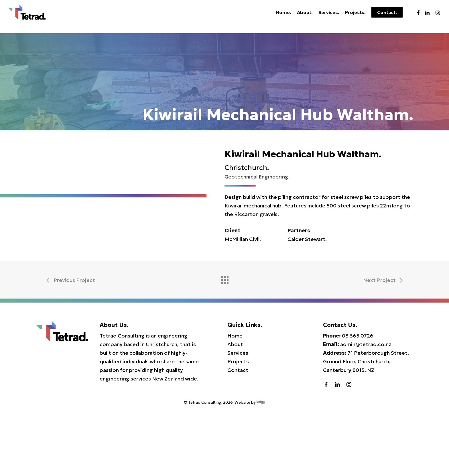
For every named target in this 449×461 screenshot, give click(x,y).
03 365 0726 (357, 387)
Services (237, 404)
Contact (237, 421)
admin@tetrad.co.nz (365, 395)
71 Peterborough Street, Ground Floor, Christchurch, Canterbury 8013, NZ (366, 413)
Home (235, 387)
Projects (238, 412)
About (235, 395)
